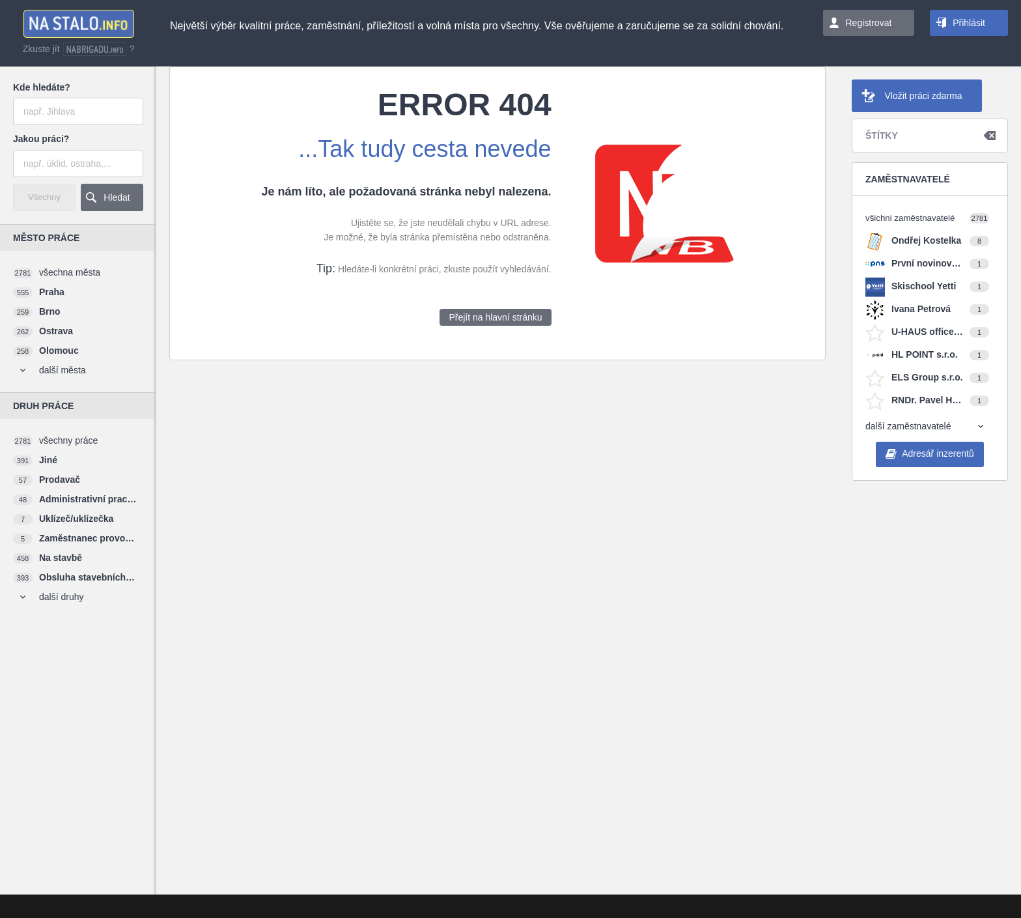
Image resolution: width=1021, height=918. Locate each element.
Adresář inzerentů (938, 453)
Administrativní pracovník (88, 499)
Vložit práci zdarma (923, 96)
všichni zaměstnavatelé (910, 218)
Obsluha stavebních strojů (88, 577)
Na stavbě (60, 557)
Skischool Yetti (923, 286)
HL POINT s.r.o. (924, 354)
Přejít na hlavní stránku (495, 317)
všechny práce (68, 440)
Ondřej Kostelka (926, 240)
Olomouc (59, 350)
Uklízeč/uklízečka (76, 518)
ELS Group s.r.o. (927, 377)
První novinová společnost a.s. (927, 263)
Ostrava (56, 331)
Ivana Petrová (921, 309)
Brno (50, 311)
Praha (51, 292)
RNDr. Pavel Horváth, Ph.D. (927, 400)
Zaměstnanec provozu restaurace (88, 538)
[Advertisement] (75, 694)
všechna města (69, 272)
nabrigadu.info (94, 49)
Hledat (117, 197)
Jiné (48, 460)
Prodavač (59, 479)
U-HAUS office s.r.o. (927, 331)
